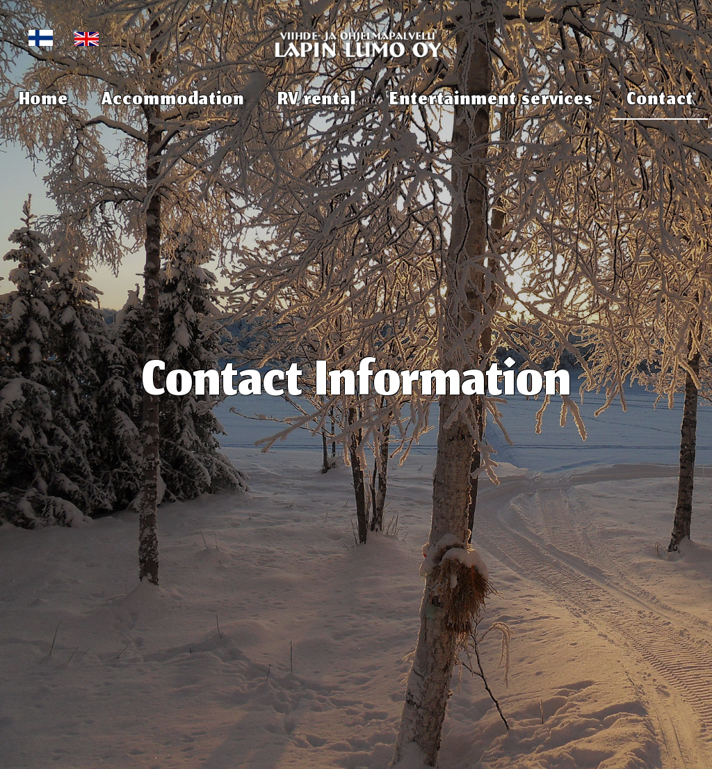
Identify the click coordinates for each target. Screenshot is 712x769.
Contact (659, 101)
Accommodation (173, 101)
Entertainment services (491, 101)
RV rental (316, 101)
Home (44, 101)
